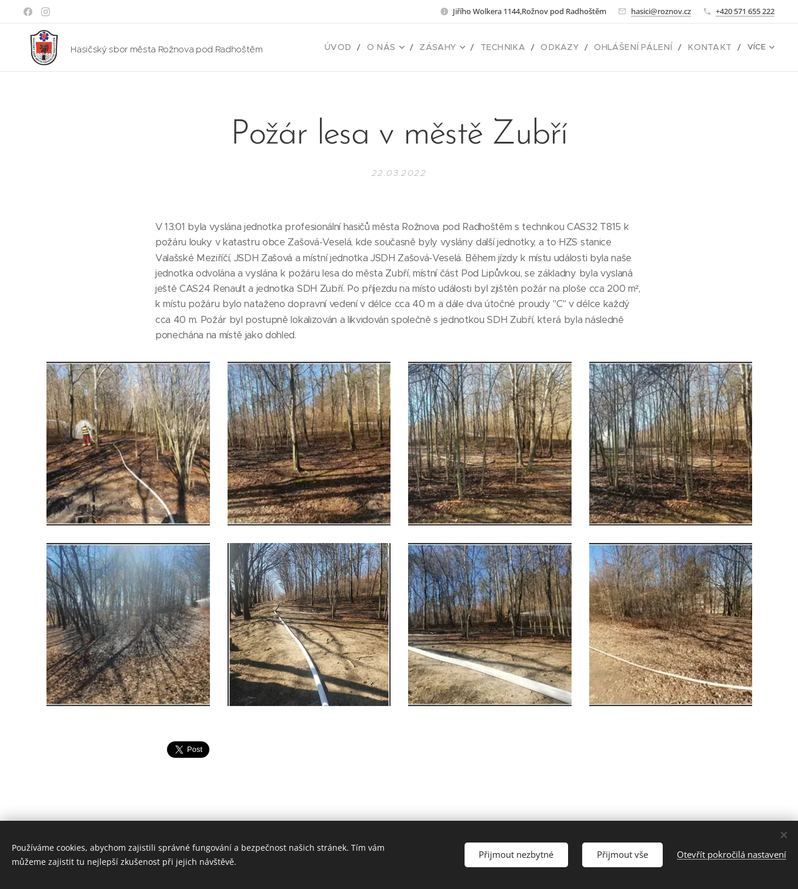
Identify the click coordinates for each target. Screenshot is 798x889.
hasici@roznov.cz (661, 11)
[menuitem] (370, 47)
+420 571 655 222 (745, 11)
